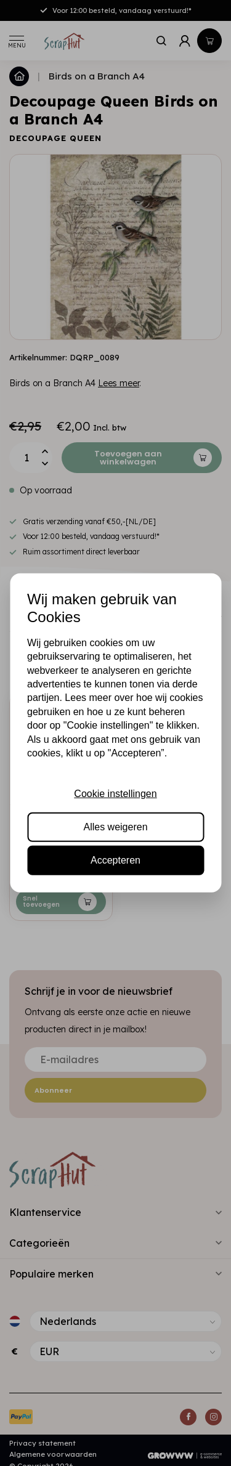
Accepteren (115, 860)
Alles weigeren (115, 827)
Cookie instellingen (115, 793)
